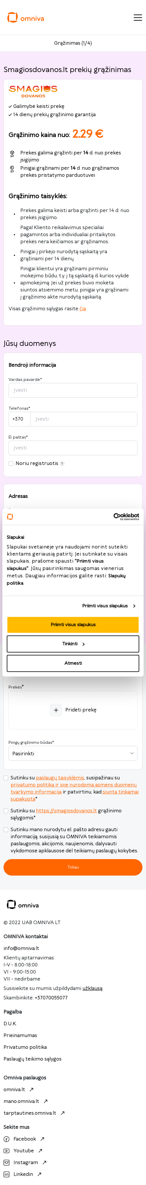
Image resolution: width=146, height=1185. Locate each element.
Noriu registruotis (40, 463)
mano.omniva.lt (26, 1101)
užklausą (92, 988)
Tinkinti (73, 644)
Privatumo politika (25, 1047)
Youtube (24, 1150)
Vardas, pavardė (25, 379)
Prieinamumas (20, 1035)
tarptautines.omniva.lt (35, 1113)
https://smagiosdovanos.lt (66, 811)
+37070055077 (51, 998)
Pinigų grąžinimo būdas (31, 742)
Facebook (25, 1139)
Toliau (73, 867)
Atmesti (73, 663)
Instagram (26, 1162)
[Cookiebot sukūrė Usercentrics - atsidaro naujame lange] (113, 517)
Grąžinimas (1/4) (73, 43)
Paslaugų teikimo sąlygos (33, 1059)
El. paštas (18, 437)
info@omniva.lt (21, 948)
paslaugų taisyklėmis (60, 778)
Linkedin (23, 1174)
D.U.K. (10, 1024)
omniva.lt (19, 1089)
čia (82, 309)
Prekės (15, 687)
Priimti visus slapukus (105, 606)
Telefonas (19, 408)
